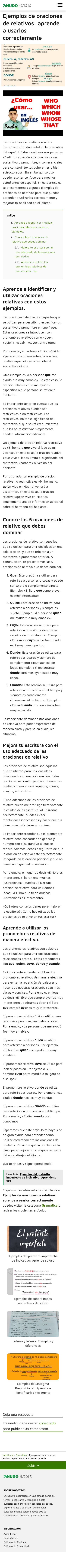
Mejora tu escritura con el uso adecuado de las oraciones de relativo (35, 252)
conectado (47, 1423)
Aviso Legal (10, 1533)
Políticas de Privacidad (16, 1545)
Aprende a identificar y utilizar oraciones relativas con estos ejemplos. (32, 227)
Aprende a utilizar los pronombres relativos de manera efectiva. (31, 266)
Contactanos (11, 1537)
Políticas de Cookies (15, 1541)
